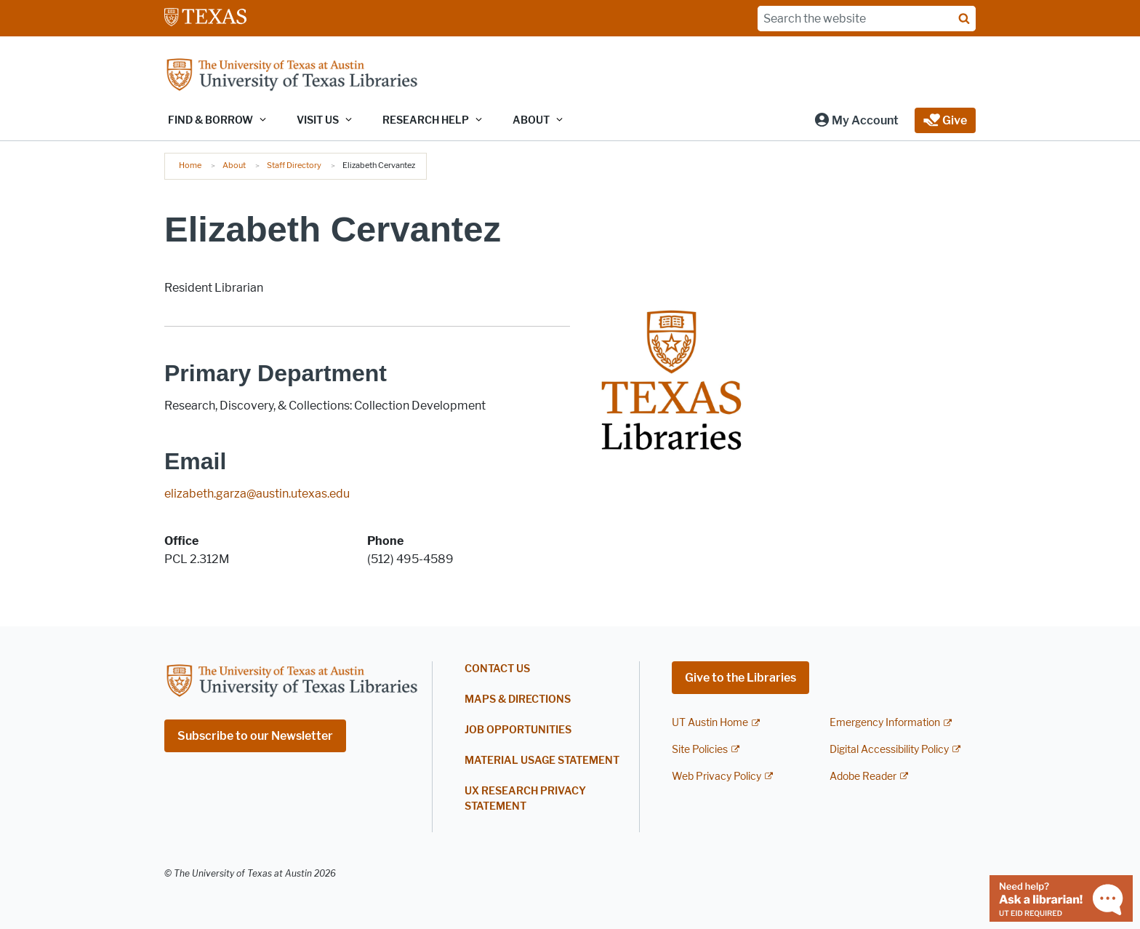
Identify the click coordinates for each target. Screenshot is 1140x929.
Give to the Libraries (740, 678)
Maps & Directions (518, 699)
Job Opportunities (518, 730)
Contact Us (497, 669)
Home (190, 165)
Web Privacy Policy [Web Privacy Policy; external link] (716, 776)
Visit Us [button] (318, 120)
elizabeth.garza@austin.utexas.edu (257, 494)
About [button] (531, 120)
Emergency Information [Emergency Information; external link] (885, 723)
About (234, 165)
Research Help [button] (425, 120)
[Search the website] (867, 18)
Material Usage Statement (542, 760)
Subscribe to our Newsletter (255, 736)
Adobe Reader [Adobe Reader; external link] (863, 776)
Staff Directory (294, 165)
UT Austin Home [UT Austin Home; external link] (710, 723)
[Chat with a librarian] (1061, 897)
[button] (856, 120)
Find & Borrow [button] (210, 120)
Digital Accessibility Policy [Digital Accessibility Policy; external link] (889, 749)
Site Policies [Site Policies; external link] (700, 749)
